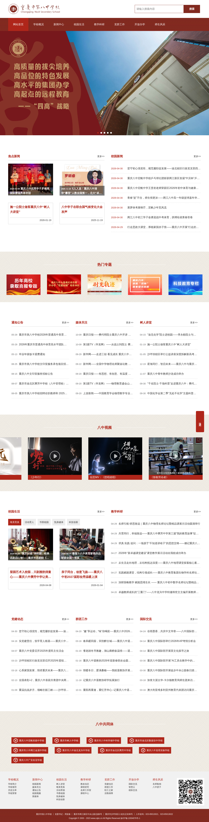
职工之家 (108, 790)
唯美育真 (60, 787)
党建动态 (108, 784)
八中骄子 (157, 787)
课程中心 (84, 793)
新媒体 (35, 796)
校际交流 (133, 790)
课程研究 (84, 787)
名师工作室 (85, 790)
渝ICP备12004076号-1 (130, 818)
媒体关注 (36, 787)
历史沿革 (12, 790)
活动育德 (60, 790)
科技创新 (60, 799)
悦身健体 (60, 796)
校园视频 (36, 793)
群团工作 (108, 787)
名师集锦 (157, 784)
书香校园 (60, 793)
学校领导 (12, 787)
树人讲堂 (60, 784)
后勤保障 (108, 793)
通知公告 (36, 790)
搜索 (191, 8)
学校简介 (12, 784)
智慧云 (132, 787)
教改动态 (84, 784)
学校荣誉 (12, 793)
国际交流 (133, 784)
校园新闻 (36, 784)
